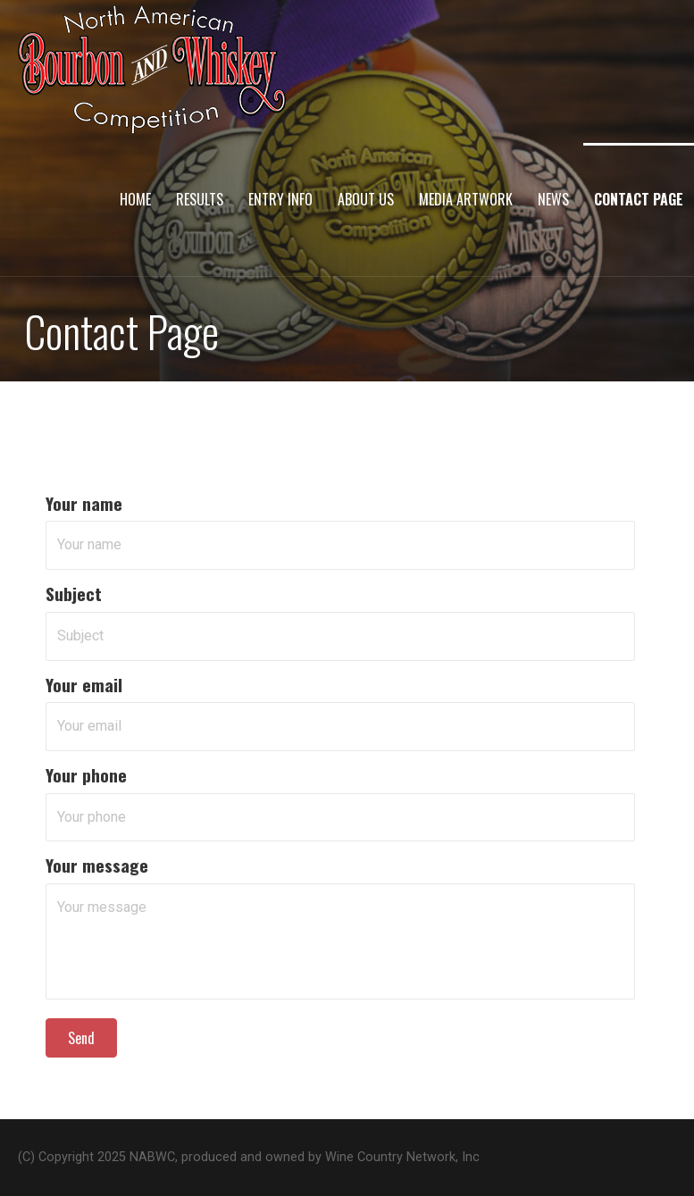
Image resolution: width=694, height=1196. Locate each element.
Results (199, 199)
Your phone (86, 775)
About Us (366, 199)
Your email (84, 685)
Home (135, 199)
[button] (81, 1038)
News (553, 199)
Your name (84, 503)
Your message (97, 865)
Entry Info (280, 199)
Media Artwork (466, 199)
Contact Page (638, 199)
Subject (74, 593)
